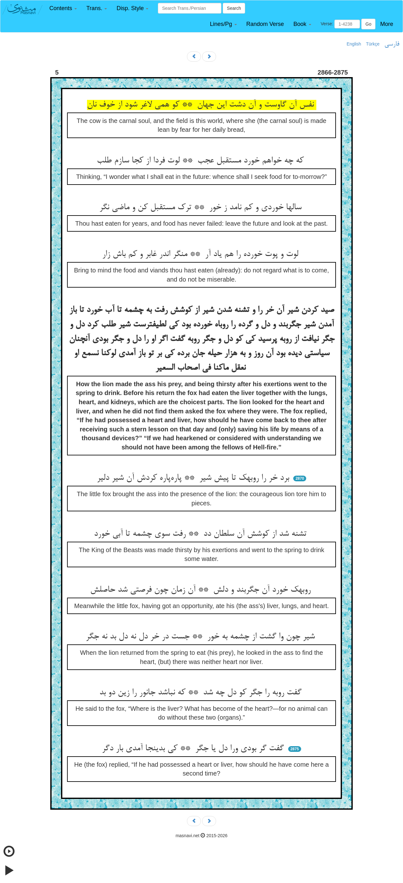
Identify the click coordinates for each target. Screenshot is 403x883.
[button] (63, 8)
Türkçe (373, 43)
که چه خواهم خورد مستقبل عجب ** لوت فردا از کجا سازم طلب (201, 161)
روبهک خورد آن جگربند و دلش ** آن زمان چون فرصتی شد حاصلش (201, 590)
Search (234, 8)
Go (368, 24)
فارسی (391, 44)
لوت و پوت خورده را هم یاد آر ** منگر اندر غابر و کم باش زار (201, 254)
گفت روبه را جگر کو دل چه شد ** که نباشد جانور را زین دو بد (201, 693)
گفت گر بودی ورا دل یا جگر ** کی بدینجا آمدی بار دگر (194, 749)
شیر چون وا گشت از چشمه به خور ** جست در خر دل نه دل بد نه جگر (201, 637)
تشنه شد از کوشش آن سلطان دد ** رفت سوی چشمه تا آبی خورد (201, 534)
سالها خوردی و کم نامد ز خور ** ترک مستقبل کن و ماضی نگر (201, 208)
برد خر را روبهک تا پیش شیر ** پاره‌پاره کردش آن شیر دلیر (194, 478)
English (354, 43)
